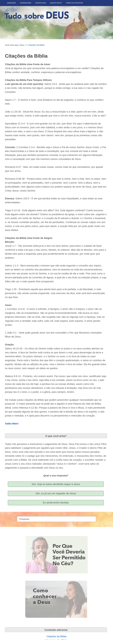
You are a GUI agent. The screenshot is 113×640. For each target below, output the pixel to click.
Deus (22, 45)
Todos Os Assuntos (74, 3)
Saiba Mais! (12, 423)
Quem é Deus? (56, 3)
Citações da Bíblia (36, 45)
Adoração (11, 3)
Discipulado (40, 3)
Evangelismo (25, 3)
